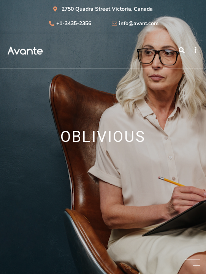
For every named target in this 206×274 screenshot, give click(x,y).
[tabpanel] (103, 137)
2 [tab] (196, 265)
